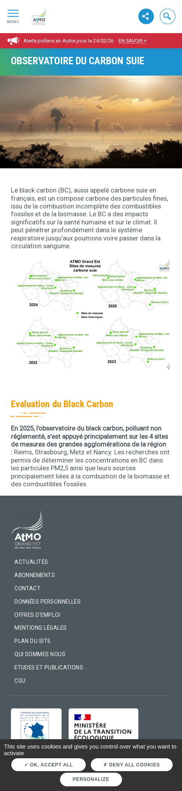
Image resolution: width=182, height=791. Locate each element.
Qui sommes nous (39, 654)
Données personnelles (47, 602)
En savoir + (132, 41)
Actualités (31, 562)
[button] (167, 16)
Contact (27, 588)
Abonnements (34, 575)
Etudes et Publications (48, 667)
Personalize (91, 779)
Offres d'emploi (37, 615)
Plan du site (32, 641)
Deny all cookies (131, 765)
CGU (19, 681)
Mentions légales (40, 628)
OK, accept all (48, 765)
